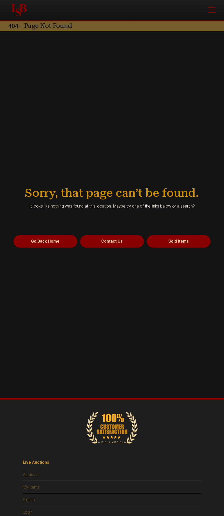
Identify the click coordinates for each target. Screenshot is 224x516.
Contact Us (112, 241)
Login (28, 512)
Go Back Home (45, 241)
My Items (31, 487)
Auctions (30, 474)
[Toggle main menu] (212, 10)
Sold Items (178, 241)
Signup (29, 499)
